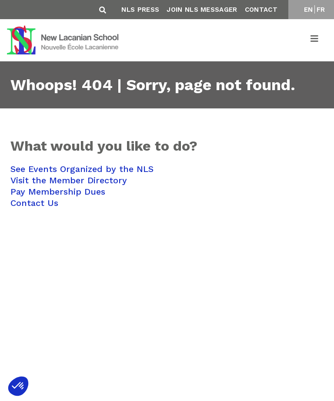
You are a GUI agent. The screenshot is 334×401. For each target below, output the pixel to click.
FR (321, 9)
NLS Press (140, 9)
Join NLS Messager (202, 9)
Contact (261, 9)
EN (308, 9)
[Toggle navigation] (315, 40)
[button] (18, 386)
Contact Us (34, 203)
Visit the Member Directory (68, 180)
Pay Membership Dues (57, 191)
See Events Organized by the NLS (82, 169)
